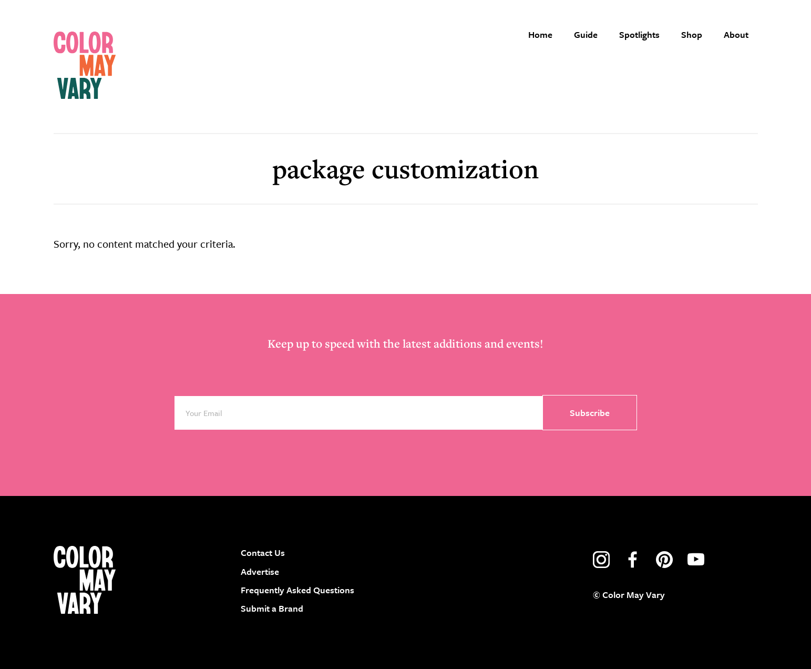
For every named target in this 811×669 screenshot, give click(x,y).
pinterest (664, 559)
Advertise (260, 571)
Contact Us (263, 552)
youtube (695, 559)
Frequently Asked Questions (297, 589)
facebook (632, 559)
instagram (601, 559)
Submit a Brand (272, 608)
